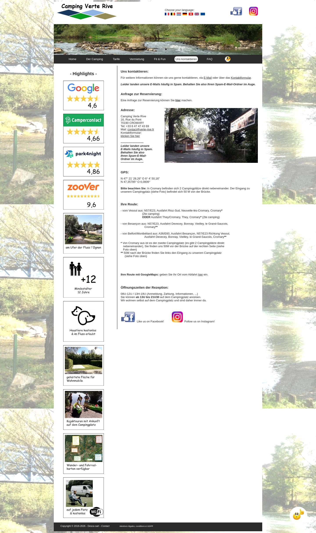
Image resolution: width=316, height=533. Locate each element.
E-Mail (208, 77)
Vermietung (137, 59)
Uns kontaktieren (186, 59)
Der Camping (94, 59)
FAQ (209, 59)
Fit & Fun (160, 59)
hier (200, 274)
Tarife (116, 59)
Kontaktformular (241, 77)
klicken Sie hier (130, 136)
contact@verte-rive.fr (140, 129)
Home (72, 59)
